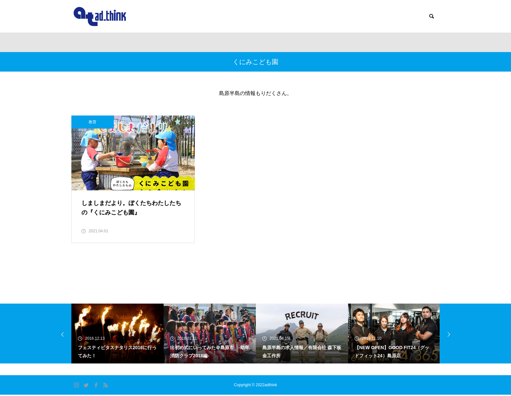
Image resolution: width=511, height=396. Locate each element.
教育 (92, 122)
